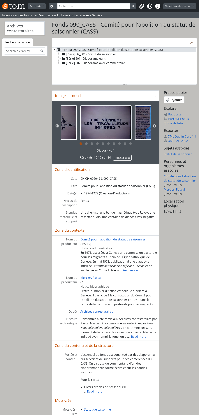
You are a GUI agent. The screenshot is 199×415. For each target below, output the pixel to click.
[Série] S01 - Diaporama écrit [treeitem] (83, 58)
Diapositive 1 (106, 150)
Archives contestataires (96, 312)
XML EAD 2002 (176, 141)
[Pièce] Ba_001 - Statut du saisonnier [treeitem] (88, 54)
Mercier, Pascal (90, 278)
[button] (142, 6)
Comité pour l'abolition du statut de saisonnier (112, 239)
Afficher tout (122, 157)
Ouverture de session (178, 6)
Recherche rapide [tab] (17, 42)
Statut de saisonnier (98, 409)
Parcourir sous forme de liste (176, 121)
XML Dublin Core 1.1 (180, 136)
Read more (130, 270)
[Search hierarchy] (21, 51)
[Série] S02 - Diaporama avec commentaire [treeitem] (93, 63)
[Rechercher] (94, 6)
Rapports (172, 114)
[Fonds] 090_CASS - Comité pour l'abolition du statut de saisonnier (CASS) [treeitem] (110, 50)
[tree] (124, 66)
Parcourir (36, 6)
